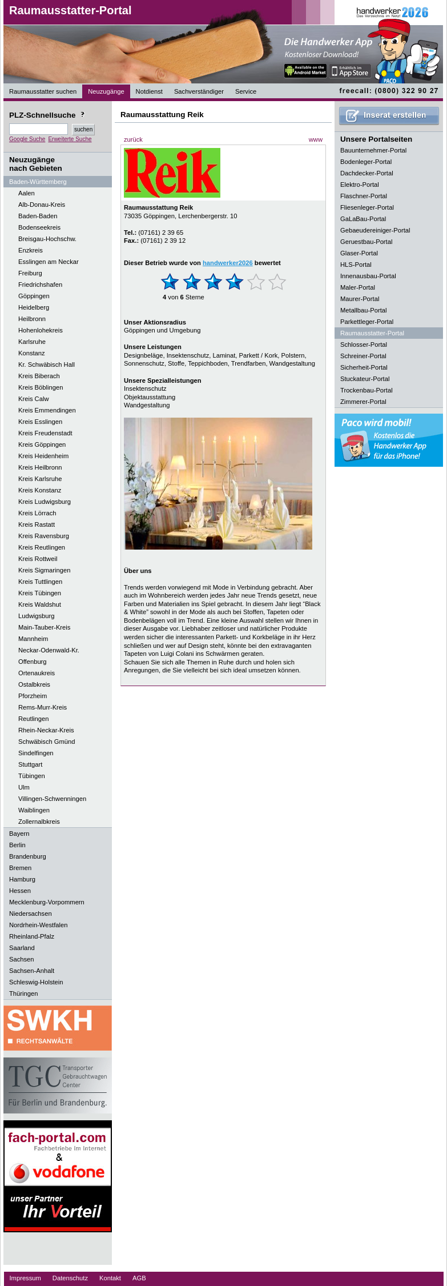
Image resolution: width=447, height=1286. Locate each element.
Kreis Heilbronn (40, 467)
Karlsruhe (32, 341)
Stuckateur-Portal (364, 378)
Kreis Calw (33, 398)
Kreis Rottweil (37, 558)
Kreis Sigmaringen (44, 570)
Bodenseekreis (39, 227)
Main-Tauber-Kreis (44, 627)
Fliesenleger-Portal (367, 207)
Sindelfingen (36, 753)
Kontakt (110, 1278)
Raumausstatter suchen (42, 91)
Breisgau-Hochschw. (47, 238)
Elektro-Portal (359, 184)
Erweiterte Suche (69, 139)
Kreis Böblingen (40, 387)
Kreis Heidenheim (43, 455)
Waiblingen (34, 810)
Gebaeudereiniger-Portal (375, 230)
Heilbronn (32, 318)
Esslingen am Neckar (48, 261)
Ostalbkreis (34, 684)
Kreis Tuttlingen (40, 581)
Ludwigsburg (36, 615)
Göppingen (34, 296)
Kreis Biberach (39, 375)
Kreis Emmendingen (47, 410)
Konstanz (31, 353)
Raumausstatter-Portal (70, 10)
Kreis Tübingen (39, 593)
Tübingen (31, 775)
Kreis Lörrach (37, 513)
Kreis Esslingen (40, 421)
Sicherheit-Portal (364, 367)
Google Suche (27, 139)
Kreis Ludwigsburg (44, 501)
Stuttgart (30, 764)
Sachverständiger (199, 91)
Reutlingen (33, 718)
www (316, 139)
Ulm (24, 787)
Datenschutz (70, 1278)
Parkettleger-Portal (366, 321)
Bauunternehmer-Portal (373, 150)
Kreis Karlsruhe (40, 478)
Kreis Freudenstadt (45, 433)
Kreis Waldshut (39, 604)
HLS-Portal (356, 264)
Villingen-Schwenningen (52, 798)
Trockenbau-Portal (366, 390)
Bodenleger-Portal (366, 161)
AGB (139, 1278)
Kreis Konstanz (39, 490)
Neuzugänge (106, 91)
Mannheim (33, 638)
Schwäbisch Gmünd (46, 741)
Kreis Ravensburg (43, 535)
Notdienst (149, 91)
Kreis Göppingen (42, 444)
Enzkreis (30, 250)
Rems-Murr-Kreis (42, 707)
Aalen (26, 193)
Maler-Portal (357, 287)
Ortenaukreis (36, 673)
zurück (133, 139)
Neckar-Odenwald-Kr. (48, 650)
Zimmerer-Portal (363, 401)
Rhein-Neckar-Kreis (46, 730)
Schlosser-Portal (363, 344)
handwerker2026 (228, 262)
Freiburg (30, 273)
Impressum (25, 1278)
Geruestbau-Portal (366, 241)
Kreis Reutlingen (41, 547)
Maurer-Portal (359, 298)
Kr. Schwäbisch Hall (46, 364)
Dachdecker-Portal (366, 173)
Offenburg (32, 661)
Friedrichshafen (40, 284)
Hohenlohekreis (40, 330)
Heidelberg (33, 307)
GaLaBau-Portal (363, 218)
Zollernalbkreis (39, 821)
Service (245, 91)
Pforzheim (32, 695)
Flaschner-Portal (363, 196)
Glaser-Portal (359, 253)
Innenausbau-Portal (368, 276)
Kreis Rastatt (36, 524)
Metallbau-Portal (363, 310)
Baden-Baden (37, 216)
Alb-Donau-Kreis (41, 204)
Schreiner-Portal (363, 355)
